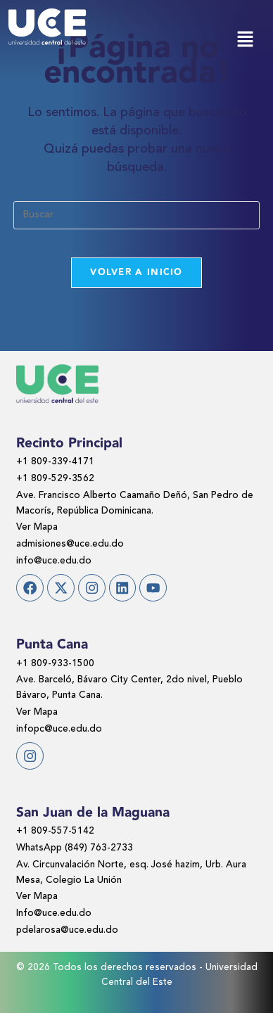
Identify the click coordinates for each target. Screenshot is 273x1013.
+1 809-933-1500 (55, 663)
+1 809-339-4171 (55, 461)
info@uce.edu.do (53, 561)
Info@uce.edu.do (53, 913)
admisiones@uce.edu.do (70, 544)
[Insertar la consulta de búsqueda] (136, 215)
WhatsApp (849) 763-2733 (74, 848)
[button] (245, 40)
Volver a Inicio (136, 272)
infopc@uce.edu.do (59, 729)
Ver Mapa (37, 527)
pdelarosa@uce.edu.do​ (67, 930)
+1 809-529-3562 (55, 478)
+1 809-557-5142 (55, 831)
